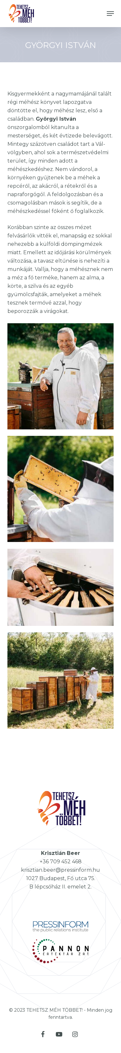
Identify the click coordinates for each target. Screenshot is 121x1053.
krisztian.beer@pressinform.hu (60, 870)
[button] (110, 13)
